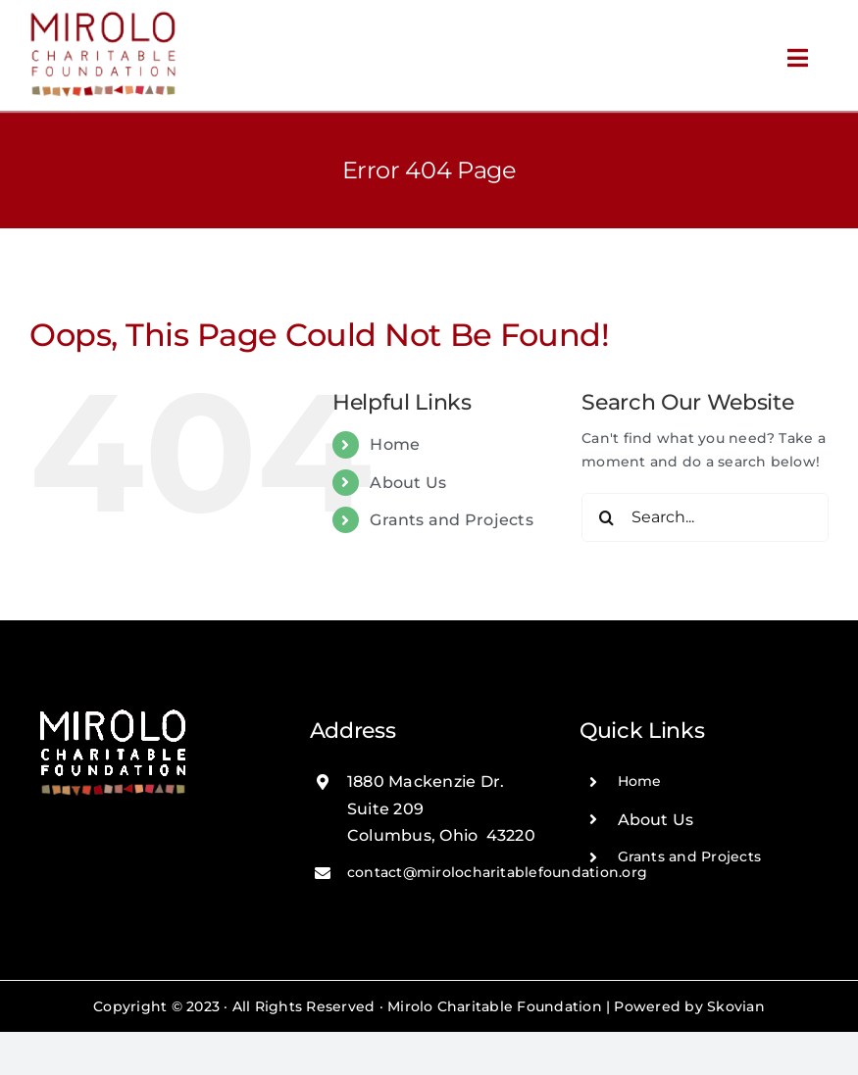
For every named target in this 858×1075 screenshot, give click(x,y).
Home (395, 444)
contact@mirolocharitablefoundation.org (497, 872)
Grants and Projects (451, 520)
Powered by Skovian (689, 1006)
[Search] (606, 517)
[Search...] (705, 517)
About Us (408, 482)
